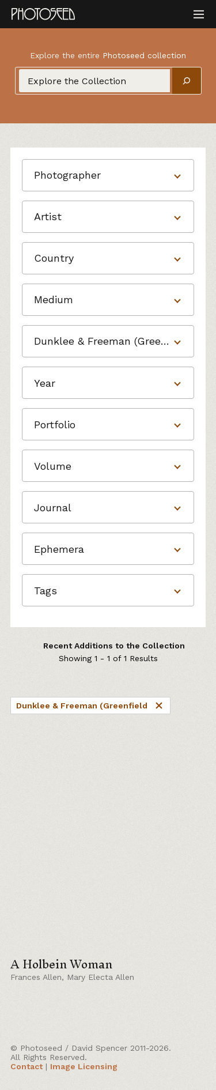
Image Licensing (84, 1066)
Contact (26, 1066)
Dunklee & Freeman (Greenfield (90, 705)
